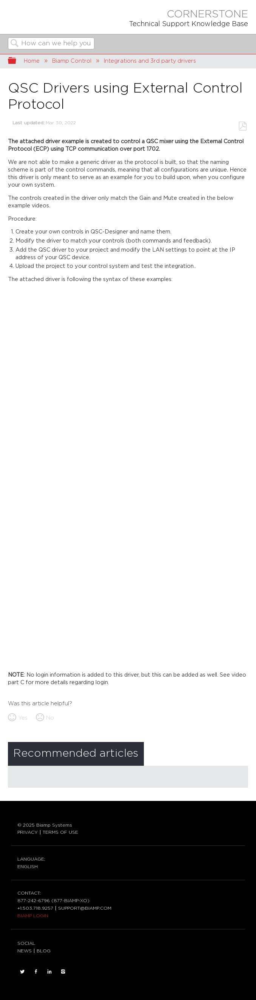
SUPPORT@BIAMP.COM (84, 908)
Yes (23, 718)
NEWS (24, 951)
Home (32, 61)
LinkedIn (49, 972)
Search (15, 44)
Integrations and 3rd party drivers (150, 61)
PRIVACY (27, 832)
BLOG (44, 951)
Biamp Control (71, 61)
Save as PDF (242, 126)
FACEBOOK (36, 972)
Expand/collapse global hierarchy (17, 61)
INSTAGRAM (63, 972)
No (50, 718)
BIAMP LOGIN (32, 915)
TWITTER (22, 972)
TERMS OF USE (60, 832)
